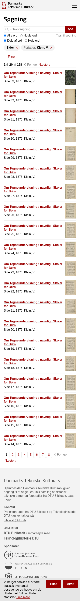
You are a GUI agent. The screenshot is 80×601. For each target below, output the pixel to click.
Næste (43, 64)
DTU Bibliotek (14, 533)
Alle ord (10, 35)
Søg (70, 29)
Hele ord (32, 40)
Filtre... (12, 56)
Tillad (53, 583)
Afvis (70, 583)
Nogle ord (28, 35)
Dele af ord (13, 40)
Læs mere (23, 597)
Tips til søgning (66, 35)
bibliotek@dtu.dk (15, 520)
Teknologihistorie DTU (21, 538)
